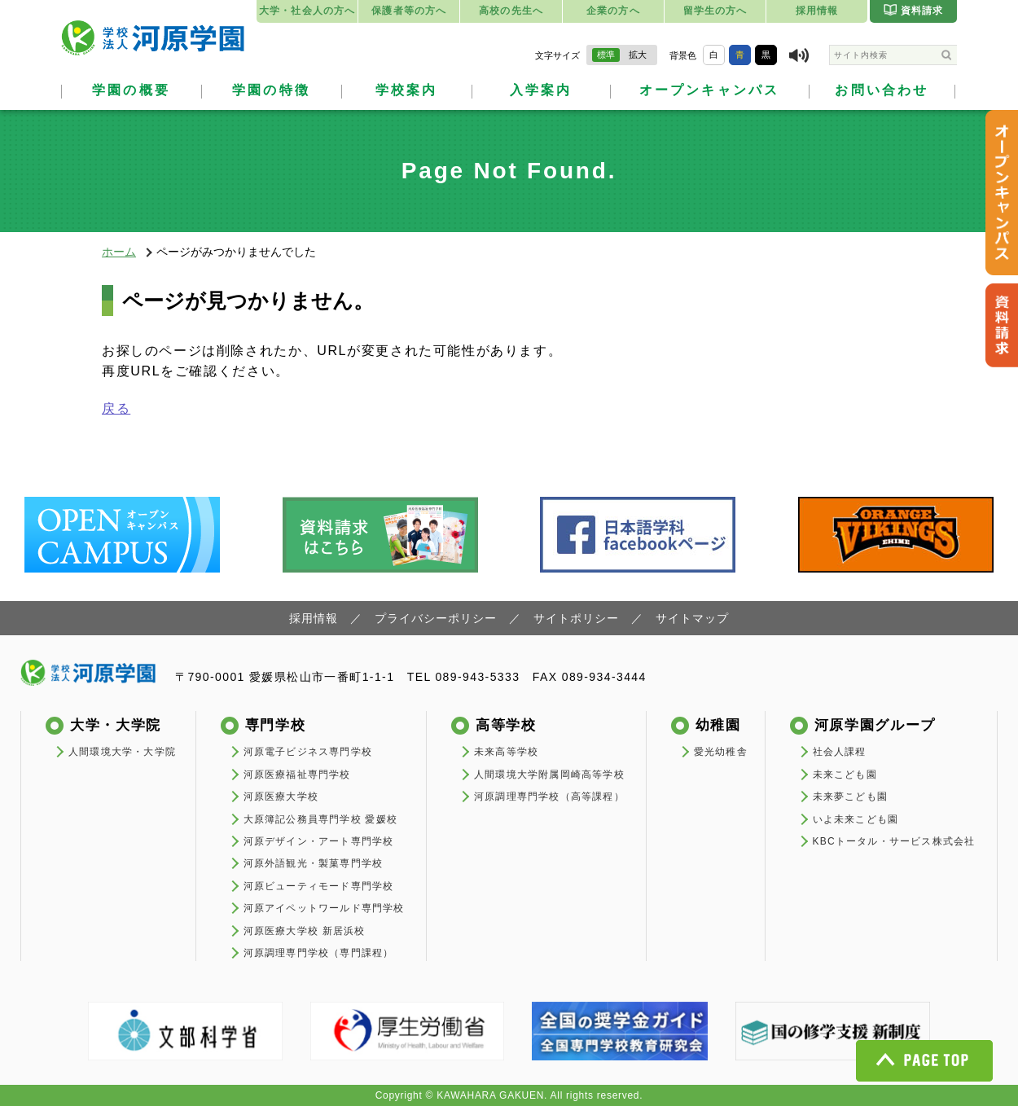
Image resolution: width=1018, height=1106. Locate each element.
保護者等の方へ (408, 10)
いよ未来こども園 (856, 819)
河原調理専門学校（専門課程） (319, 953)
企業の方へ (613, 10)
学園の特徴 (271, 90)
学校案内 (406, 90)
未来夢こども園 (850, 796)
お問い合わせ (881, 90)
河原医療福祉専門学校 (297, 774)
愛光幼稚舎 (721, 751)
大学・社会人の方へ (307, 10)
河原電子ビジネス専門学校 (308, 751)
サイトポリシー (576, 618)
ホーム (119, 251)
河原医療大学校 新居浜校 (305, 931)
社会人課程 (840, 751)
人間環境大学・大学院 (122, 751)
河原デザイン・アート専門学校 (319, 841)
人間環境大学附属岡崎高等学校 (549, 774)
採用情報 (817, 10)
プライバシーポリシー (436, 618)
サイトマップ (692, 618)
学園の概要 (131, 90)
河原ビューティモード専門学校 (319, 886)
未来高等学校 (506, 751)
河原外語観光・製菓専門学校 (314, 863)
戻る (116, 408)
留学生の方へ (715, 10)
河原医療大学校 (281, 796)
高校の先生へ (511, 10)
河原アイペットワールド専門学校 (324, 908)
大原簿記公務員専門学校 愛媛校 (320, 819)
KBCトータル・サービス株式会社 (894, 841)
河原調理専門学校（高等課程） (549, 796)
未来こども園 (845, 774)
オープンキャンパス (709, 90)
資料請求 (914, 9)
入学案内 (541, 90)
